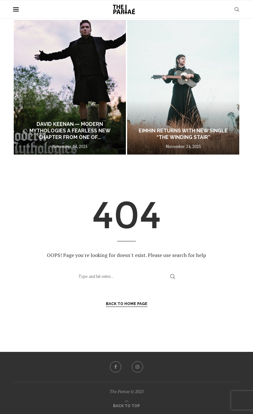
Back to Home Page (126, 304)
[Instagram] (137, 366)
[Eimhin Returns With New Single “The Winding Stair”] (183, 87)
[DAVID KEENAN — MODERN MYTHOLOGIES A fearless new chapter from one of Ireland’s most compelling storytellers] (70, 87)
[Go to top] (126, 405)
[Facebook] (115, 366)
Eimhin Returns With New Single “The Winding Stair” (183, 134)
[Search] (237, 9)
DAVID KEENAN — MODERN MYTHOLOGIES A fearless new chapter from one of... (70, 130)
